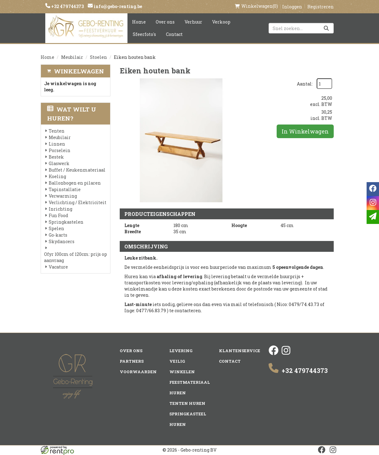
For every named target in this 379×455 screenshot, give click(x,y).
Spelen (56, 228)
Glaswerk (59, 163)
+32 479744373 (67, 6)
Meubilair (72, 57)
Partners (132, 361)
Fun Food (58, 215)
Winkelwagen (79, 71)
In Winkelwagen (305, 131)
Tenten (57, 131)
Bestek (56, 157)
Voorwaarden (138, 371)
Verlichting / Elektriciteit (77, 202)
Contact (174, 34)
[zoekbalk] (301, 28)
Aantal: (305, 84)
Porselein (59, 150)
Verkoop (221, 22)
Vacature (58, 267)
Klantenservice (239, 350)
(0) (256, 6)
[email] (373, 217)
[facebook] (274, 354)
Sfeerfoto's (144, 34)
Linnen (57, 144)
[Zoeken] (326, 28)
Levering (180, 350)
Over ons (165, 22)
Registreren (320, 7)
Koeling (57, 176)
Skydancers (61, 241)
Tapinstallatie (65, 189)
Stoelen (98, 57)
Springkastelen (66, 222)
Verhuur (193, 22)
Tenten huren (187, 403)
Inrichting (60, 209)
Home (139, 22)
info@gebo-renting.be (117, 6)
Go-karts (58, 235)
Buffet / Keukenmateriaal (77, 170)
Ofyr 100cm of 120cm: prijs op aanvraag (75, 257)
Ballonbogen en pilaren (75, 183)
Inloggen (292, 7)
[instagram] (286, 354)
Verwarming (63, 196)
